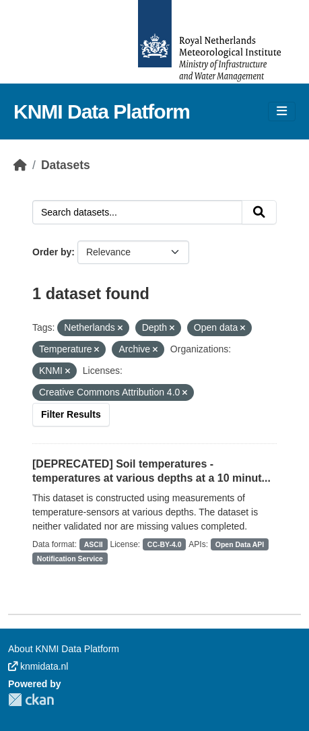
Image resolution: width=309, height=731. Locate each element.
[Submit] (259, 212)
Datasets (65, 165)
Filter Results (71, 414)
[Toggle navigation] (282, 111)
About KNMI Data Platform (63, 648)
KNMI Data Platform (101, 111)
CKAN (31, 700)
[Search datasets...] (137, 212)
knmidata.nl (38, 666)
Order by (51, 252)
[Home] (20, 165)
